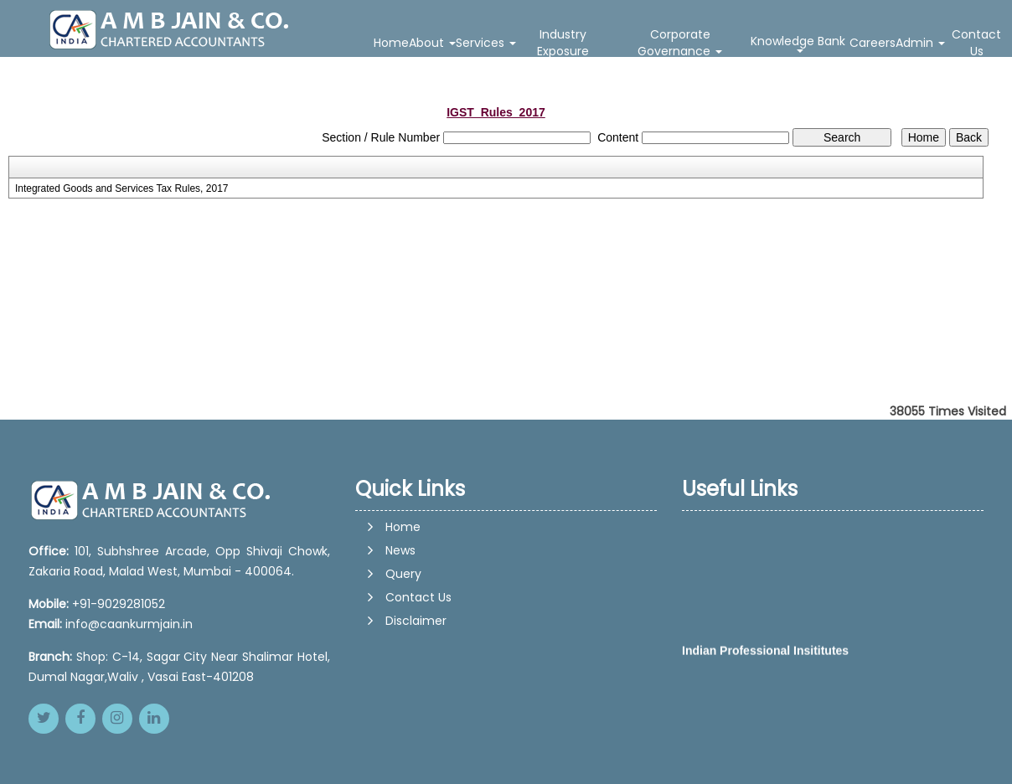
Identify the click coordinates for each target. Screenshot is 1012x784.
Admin (920, 42)
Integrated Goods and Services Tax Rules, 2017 (122, 188)
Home (391, 42)
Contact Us (976, 42)
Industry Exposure (563, 42)
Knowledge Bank (800, 43)
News (400, 550)
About (432, 42)
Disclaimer (416, 621)
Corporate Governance (680, 42)
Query (403, 574)
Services (486, 42)
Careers (872, 42)
